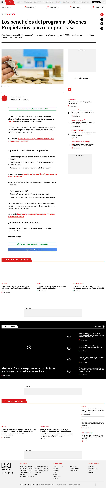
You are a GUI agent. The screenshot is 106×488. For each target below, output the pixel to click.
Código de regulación (26, 471)
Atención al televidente (26, 468)
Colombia (19, 2)
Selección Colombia (87, 432)
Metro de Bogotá (44, 426)
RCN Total (55, 468)
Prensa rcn (23, 475)
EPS (83, 419)
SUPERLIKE (90, 470)
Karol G (4, 426)
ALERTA (55, 474)
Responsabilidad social (26, 466)
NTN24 (54, 466)
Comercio (4, 283)
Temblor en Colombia (78, 120)
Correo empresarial (25, 473)
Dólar (39, 283)
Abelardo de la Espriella (79, 130)
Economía (58, 2)
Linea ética (38, 473)
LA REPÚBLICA (73, 466)
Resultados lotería (78, 283)
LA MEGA (55, 478)
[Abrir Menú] (2, 2)
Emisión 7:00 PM (75, 7)
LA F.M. (55, 472)
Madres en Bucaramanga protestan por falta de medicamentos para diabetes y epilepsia (28, 369)
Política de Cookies (61, 484)
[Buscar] (103, 2)
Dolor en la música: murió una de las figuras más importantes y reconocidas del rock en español (93, 410)
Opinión (74, 2)
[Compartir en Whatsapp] (101, 28)
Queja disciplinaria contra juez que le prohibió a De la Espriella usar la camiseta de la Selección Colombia (84, 134)
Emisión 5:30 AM (29, 7)
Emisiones (6, 7)
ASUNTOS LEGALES (74, 468)
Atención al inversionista (27, 477)
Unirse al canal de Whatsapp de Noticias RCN (32, 109)
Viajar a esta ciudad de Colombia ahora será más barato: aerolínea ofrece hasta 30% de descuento (16, 287)
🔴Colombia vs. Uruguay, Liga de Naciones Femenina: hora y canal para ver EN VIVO (83, 145)
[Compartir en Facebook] (101, 19)
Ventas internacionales (41, 471)
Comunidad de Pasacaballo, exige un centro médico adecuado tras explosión (91, 346)
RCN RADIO (55, 470)
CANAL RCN (96, 2)
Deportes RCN (37, 2)
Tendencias (66, 2)
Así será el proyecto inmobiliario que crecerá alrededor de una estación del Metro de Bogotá (55, 430)
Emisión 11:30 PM (98, 7)
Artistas (84, 405)
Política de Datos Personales (47, 484)
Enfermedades (72, 99)
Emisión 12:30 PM (52, 7)
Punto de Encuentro (83, 2)
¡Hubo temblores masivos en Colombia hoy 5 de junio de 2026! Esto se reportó (83, 123)
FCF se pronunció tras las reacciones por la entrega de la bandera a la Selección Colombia (92, 436)
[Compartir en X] (101, 23)
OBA (36, 475)
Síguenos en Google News (32, 249)
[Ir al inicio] (10, 2)
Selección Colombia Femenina (80, 142)
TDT (62, 466)
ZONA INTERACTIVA (92, 468)
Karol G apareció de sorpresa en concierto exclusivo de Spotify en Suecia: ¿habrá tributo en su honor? (19, 430)
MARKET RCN (91, 472)
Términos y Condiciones (74, 484)
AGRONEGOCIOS (73, 470)
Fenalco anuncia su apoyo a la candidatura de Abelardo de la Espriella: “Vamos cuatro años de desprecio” (91, 369)
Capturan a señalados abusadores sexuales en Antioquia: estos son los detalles (89, 357)
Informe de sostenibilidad (39, 469)
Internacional (28, 2)
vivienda (11, 122)
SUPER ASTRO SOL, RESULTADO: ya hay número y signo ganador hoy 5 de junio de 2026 (88, 286)
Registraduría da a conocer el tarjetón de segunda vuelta (82, 113)
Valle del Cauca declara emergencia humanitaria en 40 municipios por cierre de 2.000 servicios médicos (91, 334)
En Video (10, 326)
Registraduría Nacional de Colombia (82, 110)
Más (100, 326)
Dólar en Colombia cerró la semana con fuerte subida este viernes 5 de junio (52, 286)
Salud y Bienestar (48, 2)
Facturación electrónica (41, 466)
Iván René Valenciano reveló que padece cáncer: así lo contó (80, 103)
